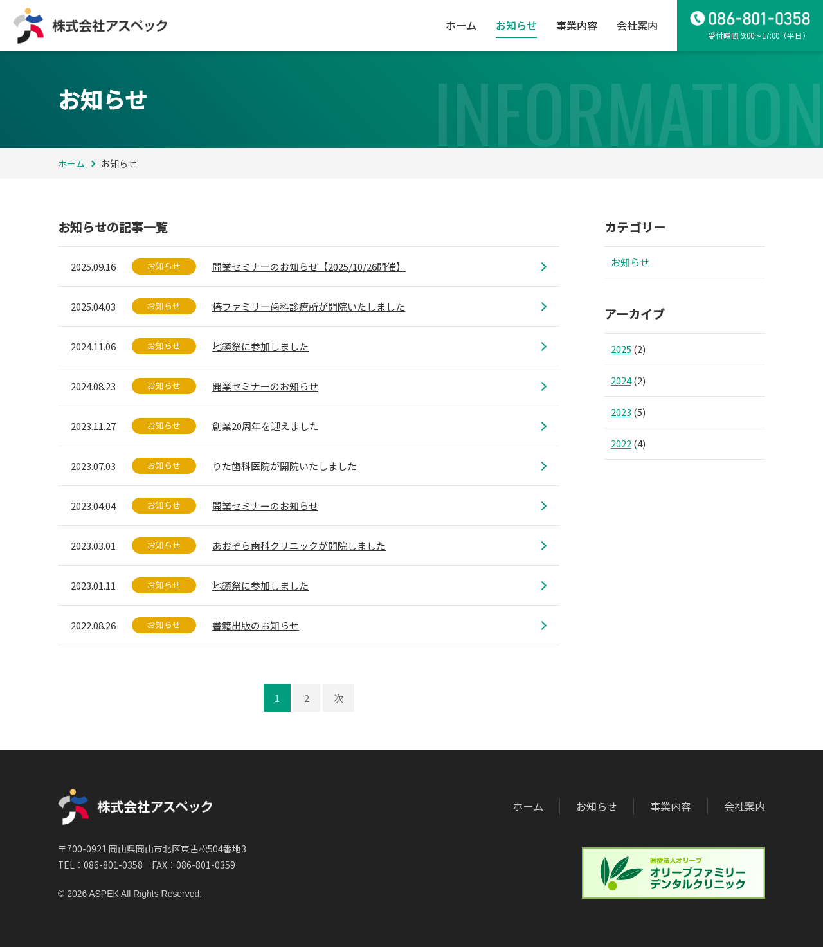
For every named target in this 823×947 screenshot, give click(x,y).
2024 (621, 380)
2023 (621, 412)
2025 (621, 349)
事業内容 (576, 25)
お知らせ (516, 25)
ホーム (461, 25)
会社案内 (637, 25)
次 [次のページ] (338, 698)
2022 (621, 443)
